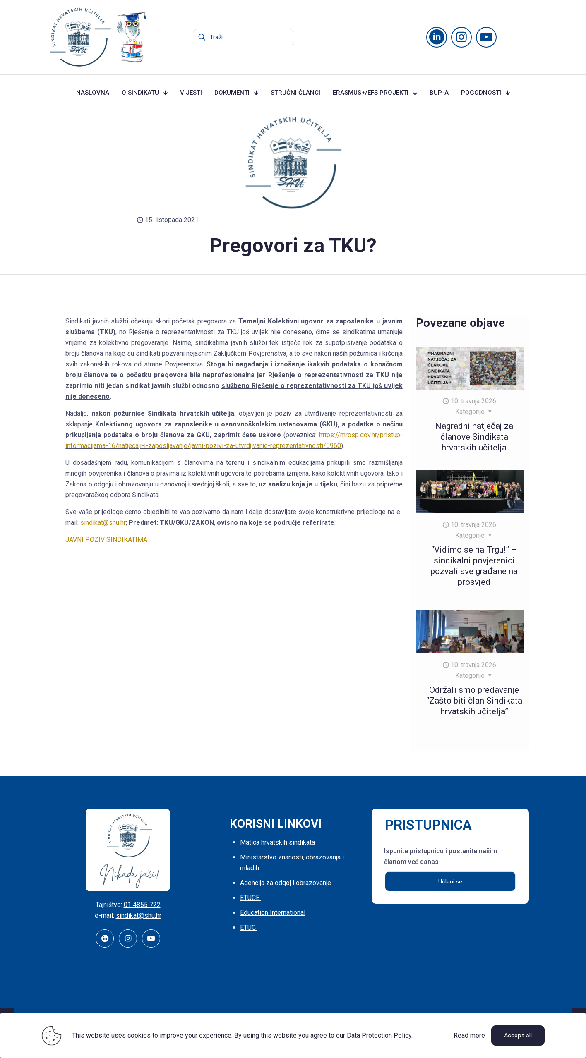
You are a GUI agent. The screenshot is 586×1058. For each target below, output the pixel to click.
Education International (272, 913)
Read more (469, 1035)
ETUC (248, 927)
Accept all (518, 1035)
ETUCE (250, 898)
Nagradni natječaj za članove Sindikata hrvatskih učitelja (474, 436)
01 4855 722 (142, 905)
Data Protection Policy (379, 1035)
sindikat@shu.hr (103, 523)
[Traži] (243, 37)
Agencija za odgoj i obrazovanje (285, 883)
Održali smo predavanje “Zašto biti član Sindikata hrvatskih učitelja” (474, 700)
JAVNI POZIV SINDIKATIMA (106, 539)
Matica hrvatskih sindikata (277, 842)
